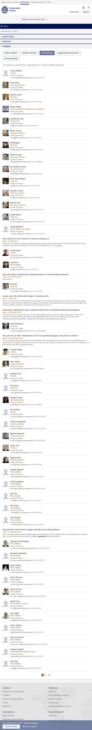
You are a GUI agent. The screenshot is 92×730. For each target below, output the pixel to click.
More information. (31, 723)
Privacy (5, 702)
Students (16, 2)
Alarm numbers (8, 715)
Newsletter (53, 715)
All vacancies (53, 702)
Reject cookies (31, 726)
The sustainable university (59, 695)
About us (52, 691)
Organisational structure (38, 2)
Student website (29, 53)
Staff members (24, 2)
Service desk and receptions (13, 691)
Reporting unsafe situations (13, 719)
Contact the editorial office (13, 699)
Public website (10, 53)
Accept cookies (11, 726)
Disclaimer (7, 706)
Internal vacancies (56, 699)
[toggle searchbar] (89, 7)
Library (49, 2)
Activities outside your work (59, 706)
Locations (6, 695)
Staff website (5, 31)
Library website (11, 58)
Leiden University (6, 2)
